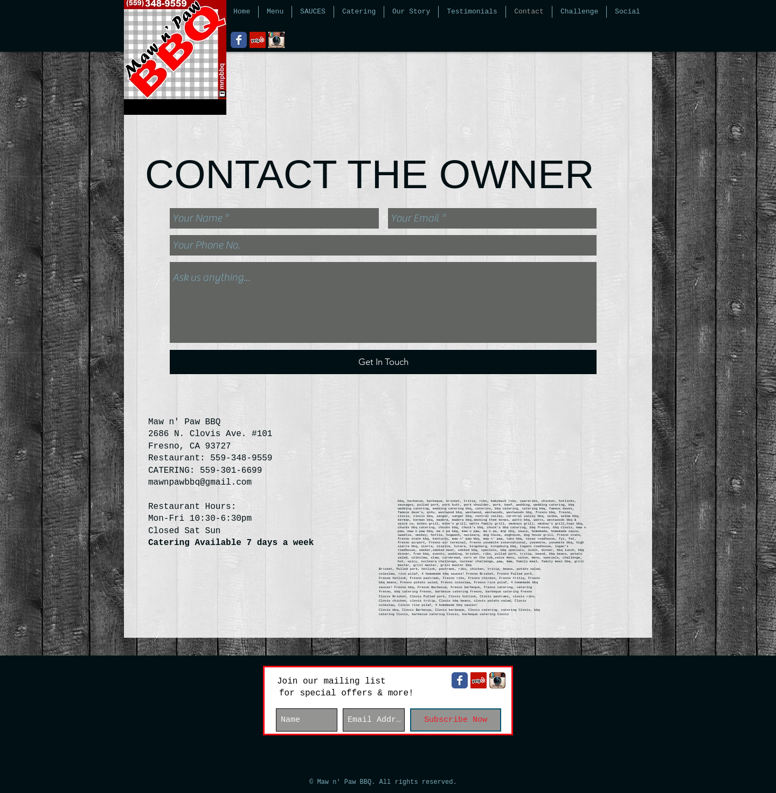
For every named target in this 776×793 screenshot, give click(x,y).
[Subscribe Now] (455, 720)
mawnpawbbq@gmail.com (200, 482)
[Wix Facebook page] (239, 40)
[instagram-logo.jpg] (276, 40)
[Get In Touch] (383, 362)
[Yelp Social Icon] (258, 40)
